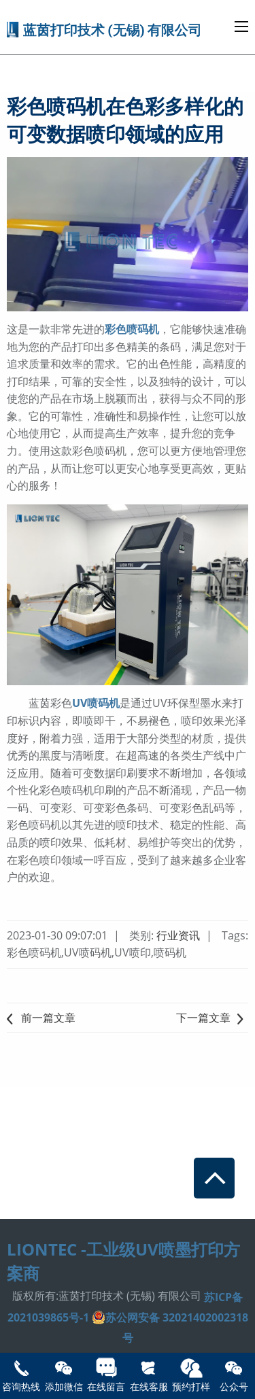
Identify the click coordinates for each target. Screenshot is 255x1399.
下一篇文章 (212, 1017)
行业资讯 (179, 935)
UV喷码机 (96, 702)
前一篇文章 (41, 1017)
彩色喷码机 (132, 329)
